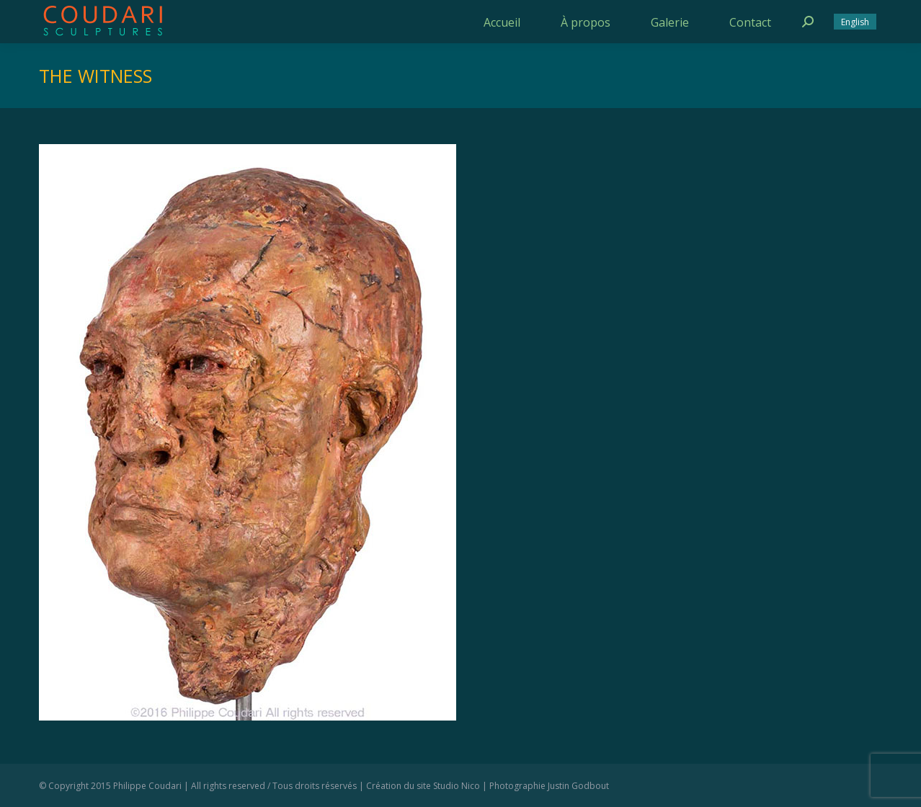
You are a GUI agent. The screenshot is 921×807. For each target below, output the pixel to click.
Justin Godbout (578, 786)
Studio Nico (456, 786)
